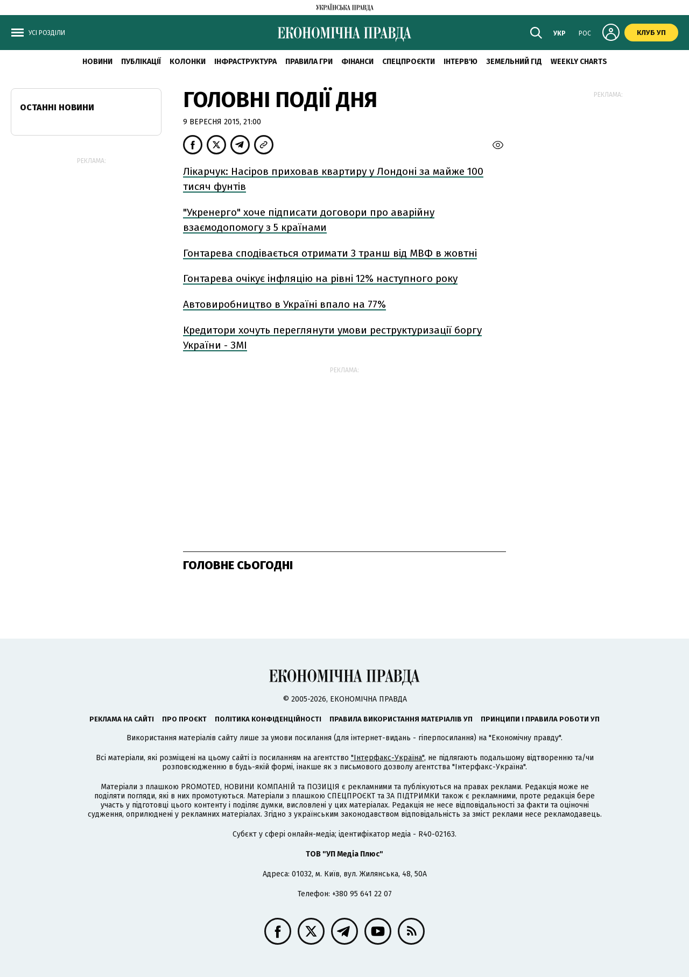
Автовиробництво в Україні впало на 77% (284, 304)
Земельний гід (514, 61)
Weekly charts (579, 61)
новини (97, 61)
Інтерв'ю (460, 61)
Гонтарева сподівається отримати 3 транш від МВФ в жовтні (330, 253)
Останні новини (57, 107)
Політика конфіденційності (268, 719)
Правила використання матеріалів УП (401, 719)
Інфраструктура (245, 61)
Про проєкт (184, 719)
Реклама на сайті (121, 719)
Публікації (141, 61)
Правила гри (309, 61)
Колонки (188, 61)
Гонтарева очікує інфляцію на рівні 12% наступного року (320, 278)
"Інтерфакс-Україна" (387, 757)
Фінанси (357, 61)
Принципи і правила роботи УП (540, 719)
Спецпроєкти (408, 61)
